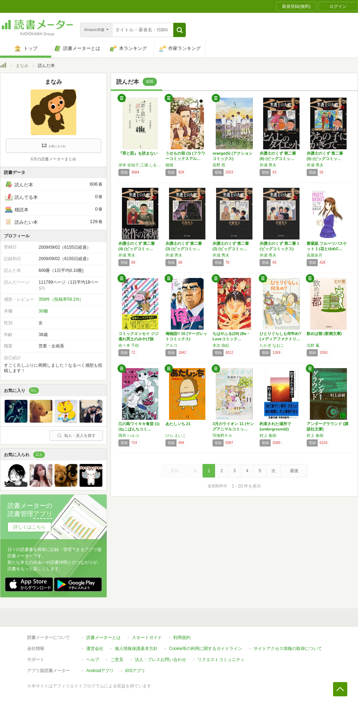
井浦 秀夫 (268, 165)
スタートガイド (147, 637)
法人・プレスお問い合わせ (160, 659)
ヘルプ (92, 659)
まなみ (22, 65)
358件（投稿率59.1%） (61, 299)
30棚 (43, 311)
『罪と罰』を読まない (138, 153)
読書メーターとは (103, 637)
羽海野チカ (222, 435)
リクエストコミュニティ (221, 659)
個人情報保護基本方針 (136, 648)
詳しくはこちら (29, 527)
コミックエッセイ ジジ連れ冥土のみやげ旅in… (138, 338)
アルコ (171, 345)
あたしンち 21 (177, 424)
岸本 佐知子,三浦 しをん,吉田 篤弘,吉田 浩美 (140, 165)
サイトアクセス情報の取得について (288, 648)
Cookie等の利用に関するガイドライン (205, 648)
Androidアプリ (100, 671)
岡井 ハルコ (128, 435)
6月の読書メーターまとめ (53, 159)
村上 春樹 (268, 435)
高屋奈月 (314, 255)
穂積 (169, 165)
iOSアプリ (135, 671)
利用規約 (181, 637)
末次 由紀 (221, 345)
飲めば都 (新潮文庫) (324, 333)
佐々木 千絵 (128, 345)
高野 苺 (219, 165)
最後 (294, 470)
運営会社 (94, 648)
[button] (179, 30)
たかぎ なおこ (272, 345)
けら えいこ (175, 435)
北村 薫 (313, 345)
